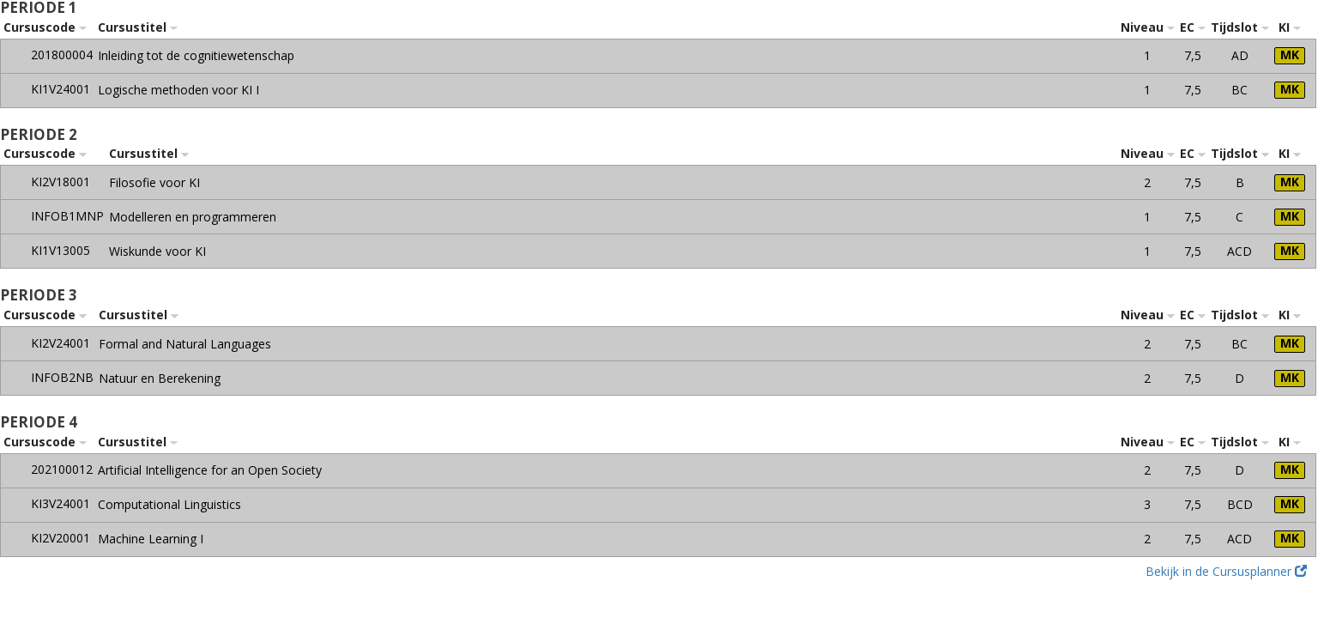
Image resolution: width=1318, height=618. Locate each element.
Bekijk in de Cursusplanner (1226, 571)
